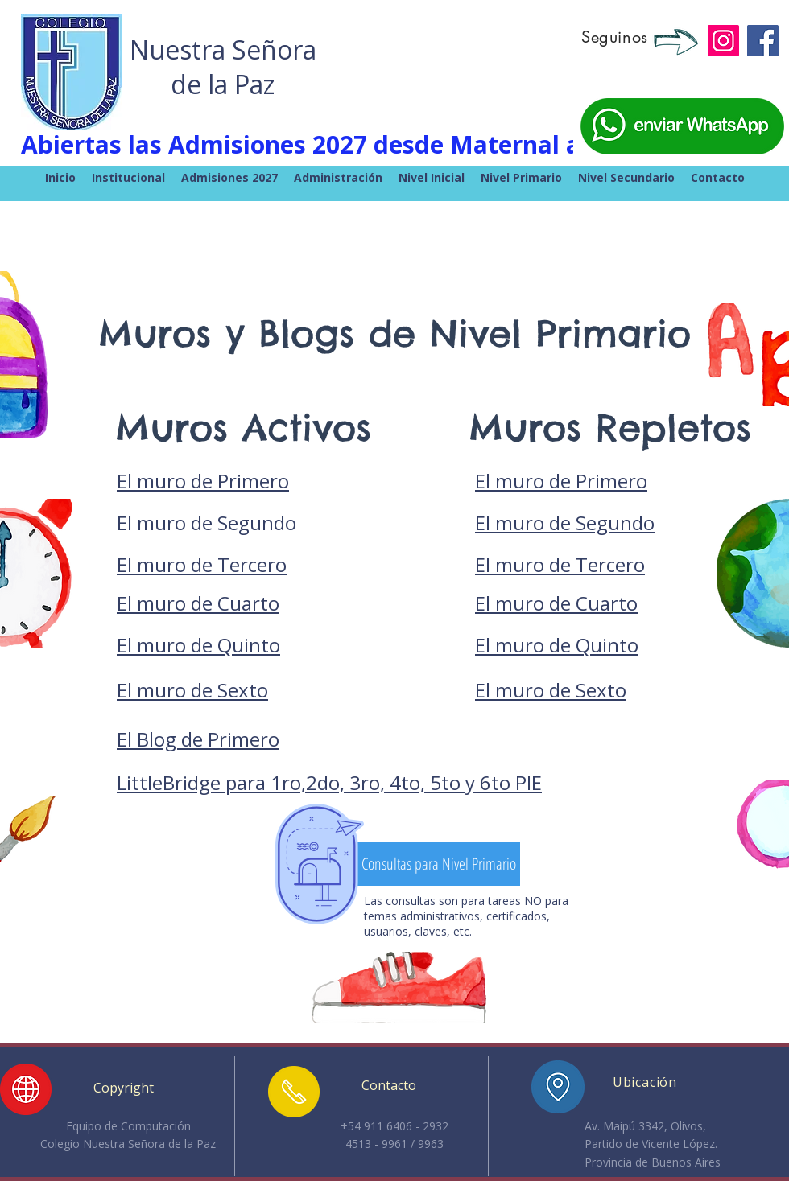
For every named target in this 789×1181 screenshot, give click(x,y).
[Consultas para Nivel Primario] (438, 864)
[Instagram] (723, 40)
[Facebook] (763, 40)
